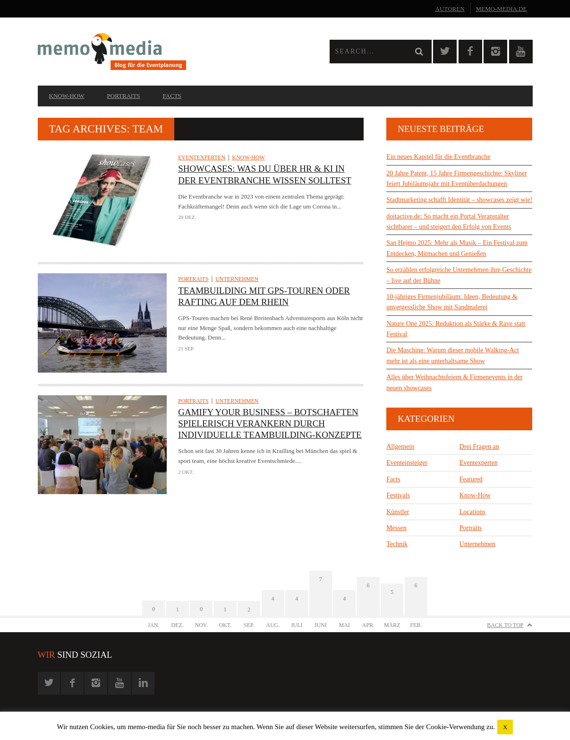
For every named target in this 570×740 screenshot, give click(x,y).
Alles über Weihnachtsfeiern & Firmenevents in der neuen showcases (454, 382)
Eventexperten (201, 157)
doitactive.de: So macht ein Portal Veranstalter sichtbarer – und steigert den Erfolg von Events (448, 221)
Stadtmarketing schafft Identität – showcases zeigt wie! (459, 199)
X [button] (505, 727)
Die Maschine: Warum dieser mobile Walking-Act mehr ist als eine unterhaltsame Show (452, 355)
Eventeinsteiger (406, 462)
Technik (397, 544)
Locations (472, 511)
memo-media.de (501, 8)
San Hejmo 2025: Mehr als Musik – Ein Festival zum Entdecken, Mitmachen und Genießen (456, 248)
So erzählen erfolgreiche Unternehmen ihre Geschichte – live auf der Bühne (458, 275)
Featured (471, 479)
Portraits (123, 95)
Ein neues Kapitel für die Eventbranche (438, 156)
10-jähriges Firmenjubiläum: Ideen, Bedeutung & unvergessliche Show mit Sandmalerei (451, 302)
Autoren (450, 8)
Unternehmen (236, 279)
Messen (396, 527)
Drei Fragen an (479, 446)
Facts (172, 95)
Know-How (67, 95)
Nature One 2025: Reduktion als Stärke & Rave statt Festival (455, 329)
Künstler (397, 511)
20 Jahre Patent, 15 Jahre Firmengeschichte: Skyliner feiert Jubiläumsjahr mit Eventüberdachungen (456, 178)
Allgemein (400, 446)
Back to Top (505, 625)
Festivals (398, 495)
